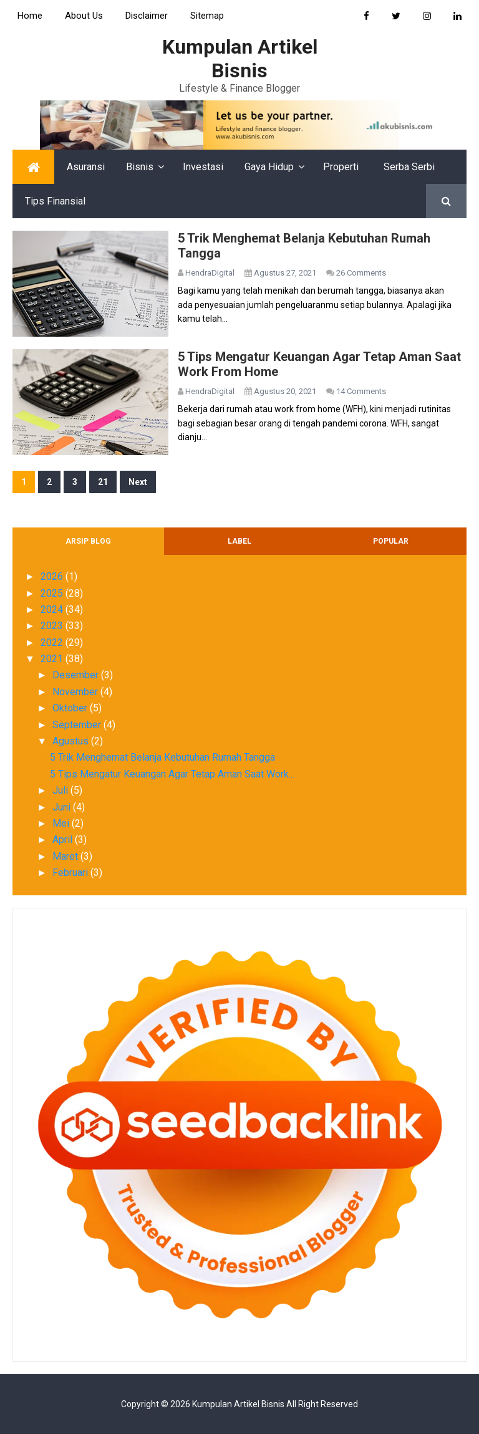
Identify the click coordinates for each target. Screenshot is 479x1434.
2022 (53, 642)
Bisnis (139, 167)
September (78, 725)
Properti (341, 167)
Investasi (203, 167)
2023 (53, 626)
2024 (53, 609)
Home (29, 15)
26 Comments (361, 272)
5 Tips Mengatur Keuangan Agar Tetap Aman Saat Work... (172, 774)
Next (137, 482)
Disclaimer (146, 15)
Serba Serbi (409, 167)
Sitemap (207, 15)
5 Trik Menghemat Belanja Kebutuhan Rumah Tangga (162, 757)
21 (103, 482)
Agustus (71, 741)
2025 (53, 593)
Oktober (71, 708)
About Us (84, 15)
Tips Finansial (55, 201)
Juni (62, 807)
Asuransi (86, 167)
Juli (61, 790)
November (76, 692)
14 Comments (361, 391)
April (63, 839)
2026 (53, 576)
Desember (76, 675)
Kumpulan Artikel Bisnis (238, 1404)
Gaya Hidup (269, 167)
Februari (71, 872)
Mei (62, 823)
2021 (53, 659)
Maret (66, 856)
